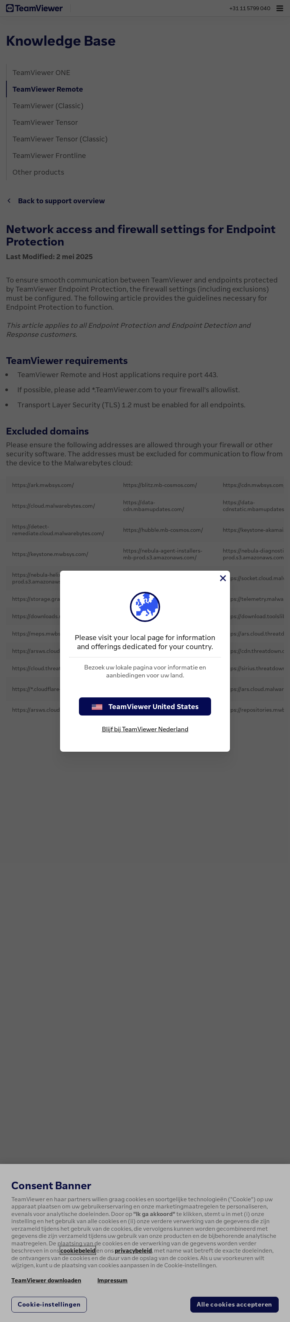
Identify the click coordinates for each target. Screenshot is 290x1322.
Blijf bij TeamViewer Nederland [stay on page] (145, 729)
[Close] (222, 578)
